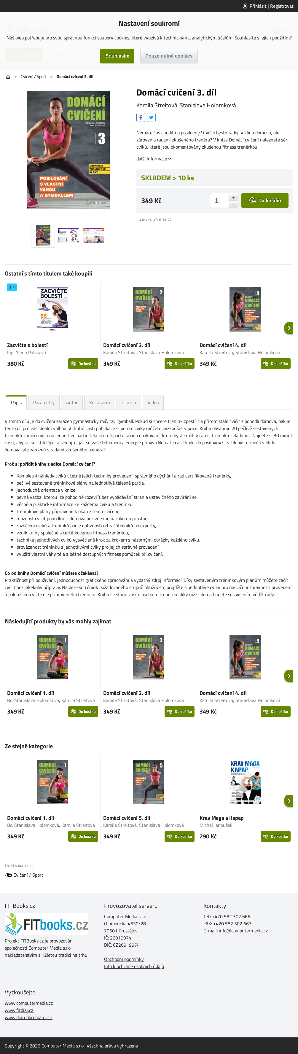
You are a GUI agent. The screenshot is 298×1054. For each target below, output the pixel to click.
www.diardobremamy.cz (28, 1017)
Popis (16, 402)
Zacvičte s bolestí (27, 345)
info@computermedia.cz (243, 930)
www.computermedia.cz (29, 1003)
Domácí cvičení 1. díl (30, 693)
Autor (72, 402)
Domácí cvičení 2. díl (126, 345)
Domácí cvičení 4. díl (223, 345)
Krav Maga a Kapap (222, 818)
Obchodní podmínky (124, 959)
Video (153, 402)
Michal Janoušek (216, 825)
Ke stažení (99, 402)
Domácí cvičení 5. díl (126, 818)
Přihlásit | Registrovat (272, 5)
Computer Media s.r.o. (63, 1045)
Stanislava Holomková (208, 105)
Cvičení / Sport (33, 76)
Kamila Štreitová (156, 105)
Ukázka (129, 402)
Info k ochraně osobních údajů (134, 966)
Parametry (44, 402)
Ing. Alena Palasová (26, 352)
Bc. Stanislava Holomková (33, 700)
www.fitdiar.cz (19, 1010)
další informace (151, 158)
